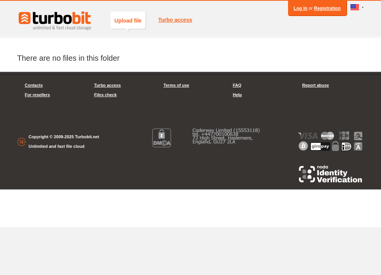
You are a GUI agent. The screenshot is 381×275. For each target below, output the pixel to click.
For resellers (37, 94)
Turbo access (175, 20)
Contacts (34, 85)
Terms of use (176, 85)
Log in (300, 8)
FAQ (237, 85)
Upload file (128, 23)
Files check (105, 94)
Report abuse (315, 85)
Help (237, 94)
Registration (327, 8)
